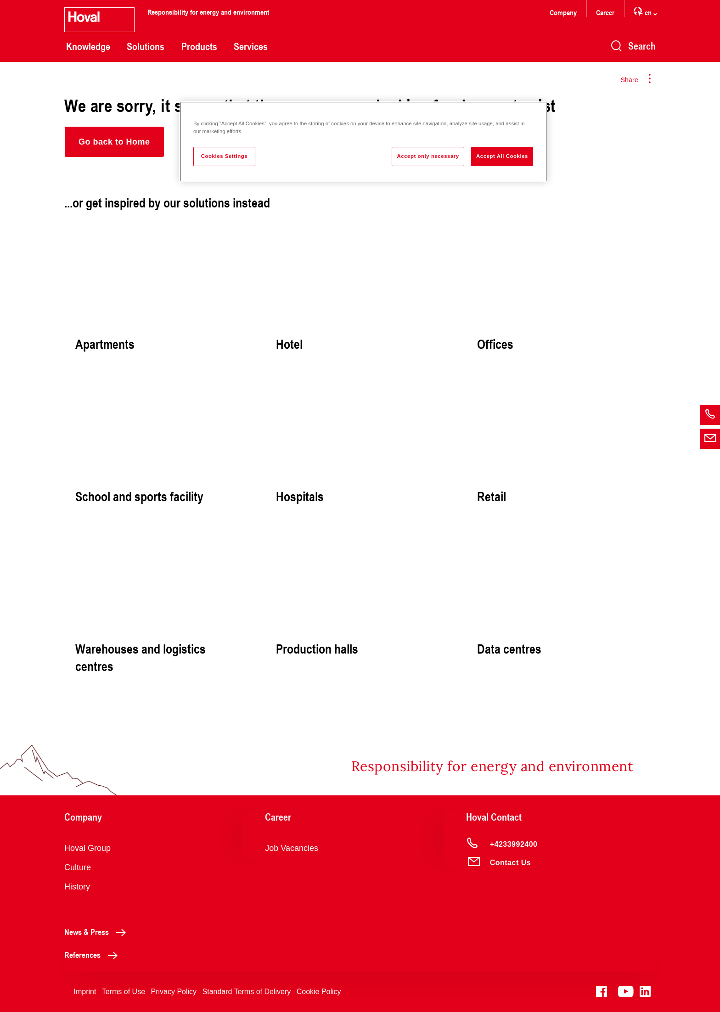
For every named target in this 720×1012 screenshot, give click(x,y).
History (77, 886)
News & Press (97, 932)
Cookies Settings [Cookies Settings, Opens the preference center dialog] (224, 156)
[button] (114, 141)
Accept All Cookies (502, 156)
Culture (77, 867)
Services (251, 46)
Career (605, 12)
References (93, 955)
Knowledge (88, 46)
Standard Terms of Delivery (246, 991)
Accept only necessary (428, 156)
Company (563, 12)
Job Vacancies (291, 848)
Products (199, 46)
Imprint (84, 991)
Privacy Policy (174, 991)
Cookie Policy (319, 991)
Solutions (145, 46)
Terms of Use (123, 991)
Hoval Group (87, 848)
